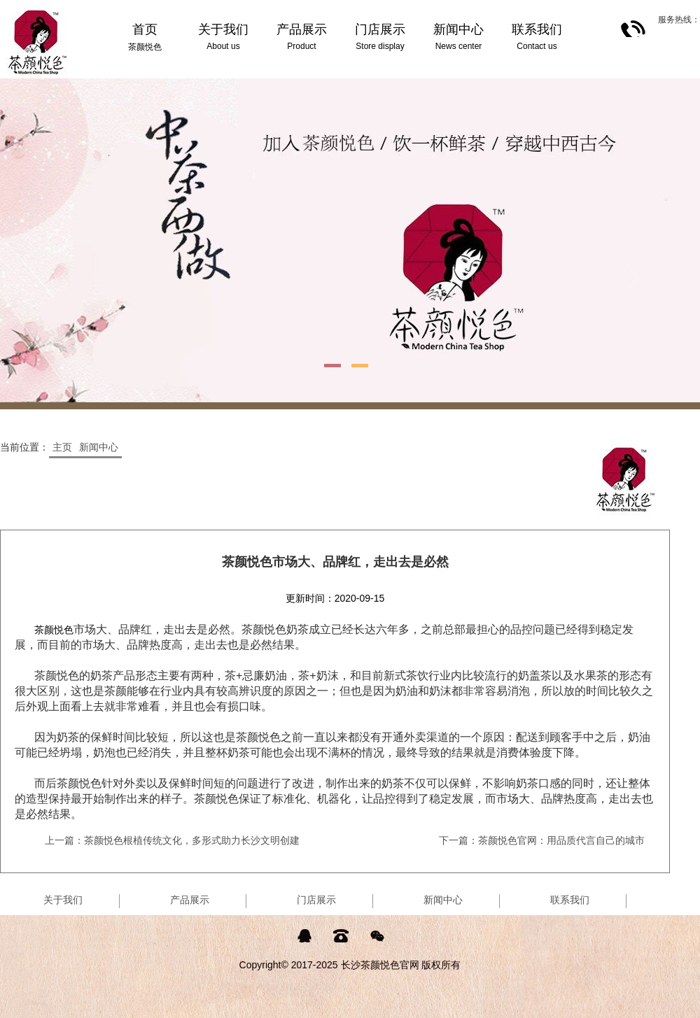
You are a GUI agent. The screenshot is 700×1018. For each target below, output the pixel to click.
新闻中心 (98, 447)
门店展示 (316, 899)
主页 (62, 447)
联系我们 (569, 899)
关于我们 (63, 899)
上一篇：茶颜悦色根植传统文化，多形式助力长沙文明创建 (172, 840)
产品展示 (189, 899)
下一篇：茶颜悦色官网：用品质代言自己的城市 (542, 840)
